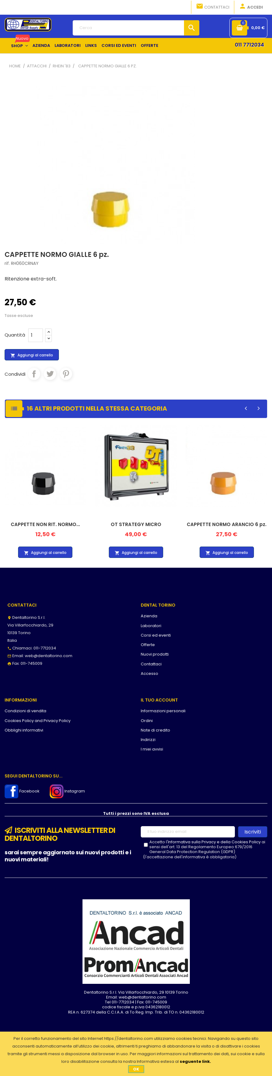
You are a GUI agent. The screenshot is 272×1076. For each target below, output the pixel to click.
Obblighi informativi (24, 730)
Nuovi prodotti (155, 654)
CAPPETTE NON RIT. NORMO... (45, 524)
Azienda (149, 616)
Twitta (50, 374)
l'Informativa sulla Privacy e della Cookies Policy (213, 842)
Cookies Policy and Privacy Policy (38, 721)
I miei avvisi (152, 749)
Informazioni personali (163, 711)
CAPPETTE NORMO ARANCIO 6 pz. (226, 524)
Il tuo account (159, 700)
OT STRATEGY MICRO (136, 524)
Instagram (67, 791)
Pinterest (66, 374)
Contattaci (212, 6)
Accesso (149, 673)
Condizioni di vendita (25, 711)
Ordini (147, 721)
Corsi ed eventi (156, 635)
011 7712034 (249, 44)
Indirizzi (148, 740)
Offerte (148, 645)
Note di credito (155, 730)
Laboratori (151, 626)
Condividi (34, 374)
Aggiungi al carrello (31, 355)
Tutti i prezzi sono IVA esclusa (136, 813)
